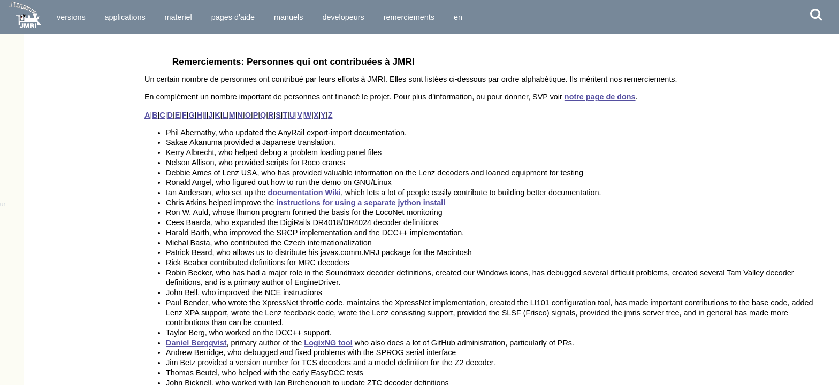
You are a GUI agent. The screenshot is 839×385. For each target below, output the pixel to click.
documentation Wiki (304, 192)
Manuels (288, 17)
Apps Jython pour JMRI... (47, 168)
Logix (20, 378)
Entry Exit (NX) (34, 369)
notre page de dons (600, 97)
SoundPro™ (26, 149)
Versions (71, 17)
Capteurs (25, 255)
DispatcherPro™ (33, 130)
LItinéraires (29, 359)
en (458, 17)
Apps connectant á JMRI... (49, 158)
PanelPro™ (25, 120)
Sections (25, 321)
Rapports (26, 283)
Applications (125, 17)
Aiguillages (29, 236)
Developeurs (343, 17)
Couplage (26, 274)
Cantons (24, 312)
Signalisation (32, 264)
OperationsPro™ (33, 139)
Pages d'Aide (233, 17)
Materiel (178, 17)
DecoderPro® (28, 111)
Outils (13, 196)
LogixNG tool (328, 342)
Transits (24, 331)
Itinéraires (27, 350)
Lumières (26, 245)
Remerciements (409, 17)
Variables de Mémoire (45, 293)
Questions (23, 177)
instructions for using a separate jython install (360, 202)
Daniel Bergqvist (196, 342)
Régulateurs (30, 226)
